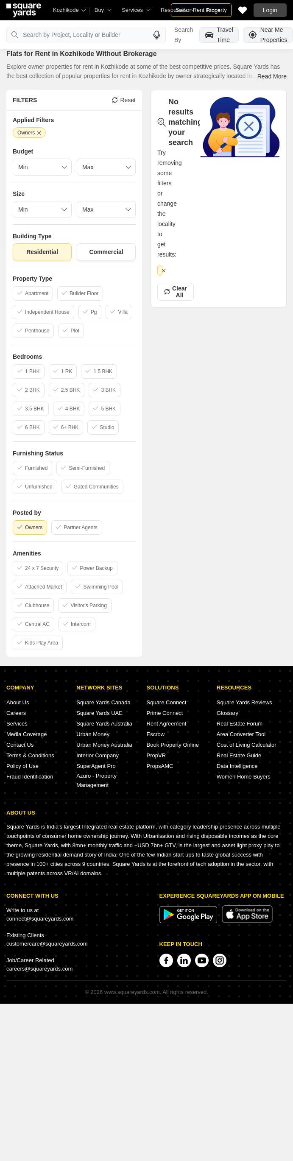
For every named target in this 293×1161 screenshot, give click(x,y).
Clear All (175, 292)
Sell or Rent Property (201, 10)
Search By (183, 34)
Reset (124, 100)
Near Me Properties (267, 35)
